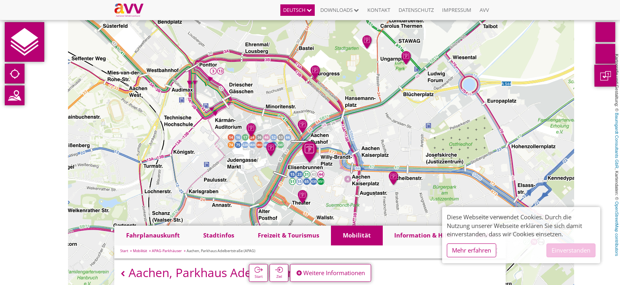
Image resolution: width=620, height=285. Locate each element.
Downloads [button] (339, 9)
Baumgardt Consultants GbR (616, 141)
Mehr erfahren (471, 250)
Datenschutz (416, 9)
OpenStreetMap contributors (616, 228)
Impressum (456, 9)
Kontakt (378, 9)
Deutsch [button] (297, 9)
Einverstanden (571, 250)
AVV (484, 9)
